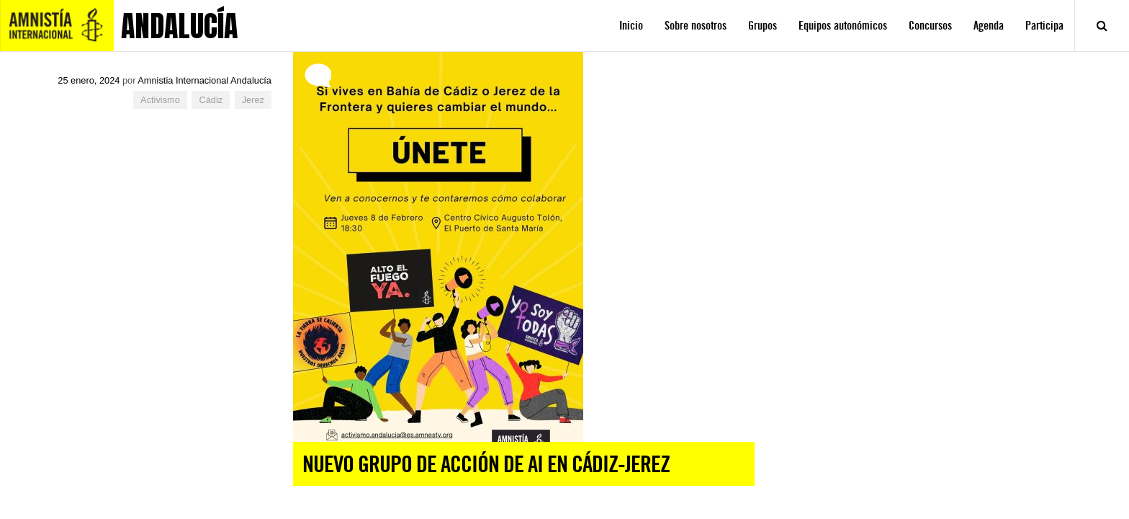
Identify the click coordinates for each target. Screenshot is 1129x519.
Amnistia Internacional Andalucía (204, 80)
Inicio (631, 25)
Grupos (762, 25)
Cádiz (210, 99)
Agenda (988, 25)
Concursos (930, 25)
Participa (1044, 25)
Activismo (160, 99)
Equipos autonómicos (843, 25)
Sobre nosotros (696, 25)
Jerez (253, 99)
